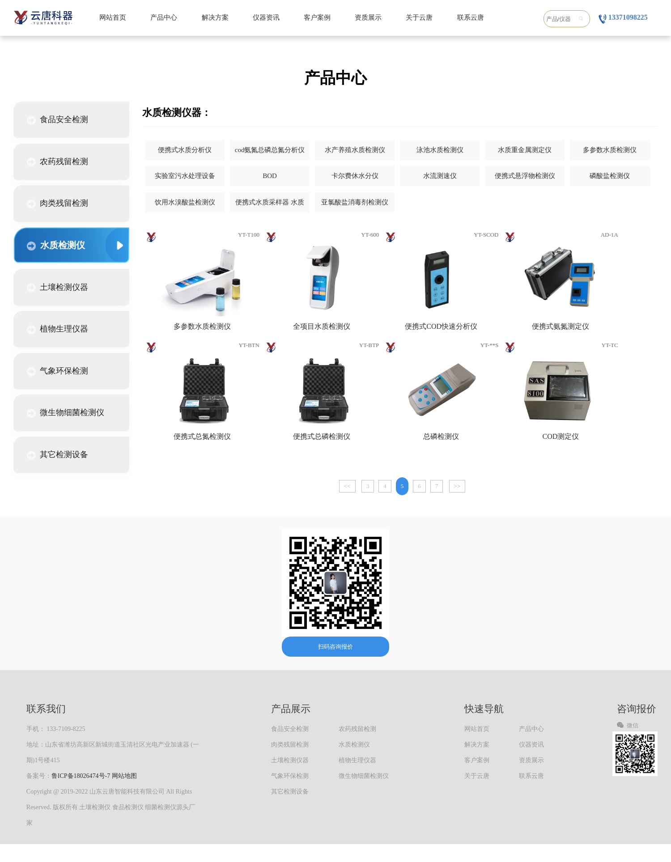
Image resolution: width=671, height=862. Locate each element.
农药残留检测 (57, 162)
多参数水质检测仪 (610, 149)
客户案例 (317, 17)
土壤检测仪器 (57, 288)
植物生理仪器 (57, 329)
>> (457, 486)
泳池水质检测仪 (439, 149)
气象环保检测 (57, 371)
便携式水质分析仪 (185, 149)
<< (347, 486)
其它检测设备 (57, 455)
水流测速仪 (440, 175)
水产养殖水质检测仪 (355, 149)
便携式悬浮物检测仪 (525, 175)
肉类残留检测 (57, 203)
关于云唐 (419, 17)
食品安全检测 (57, 120)
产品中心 (163, 17)
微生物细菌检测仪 (65, 413)
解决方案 (215, 17)
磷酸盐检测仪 (610, 175)
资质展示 (368, 17)
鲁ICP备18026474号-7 (80, 776)
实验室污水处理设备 (185, 175)
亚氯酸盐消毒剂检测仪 (354, 202)
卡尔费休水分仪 (354, 175)
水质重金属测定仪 (525, 149)
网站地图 (124, 776)
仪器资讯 (266, 17)
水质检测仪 (56, 245)
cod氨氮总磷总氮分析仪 (270, 149)
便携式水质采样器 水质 (269, 202)
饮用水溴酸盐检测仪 (185, 202)
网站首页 (112, 17)
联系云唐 (470, 17)
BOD (270, 175)
